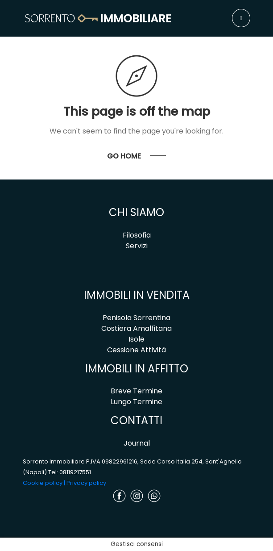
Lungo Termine (136, 402)
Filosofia (137, 235)
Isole (136, 339)
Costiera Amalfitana (136, 328)
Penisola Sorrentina (136, 318)
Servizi (137, 246)
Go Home (124, 156)
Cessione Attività (136, 350)
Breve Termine (136, 391)
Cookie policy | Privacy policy (64, 483)
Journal (137, 443)
